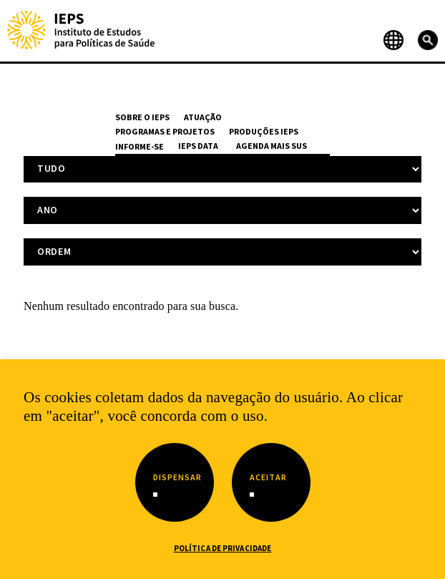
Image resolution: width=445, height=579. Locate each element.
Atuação (203, 117)
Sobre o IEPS (142, 117)
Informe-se (139, 146)
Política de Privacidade (223, 548)
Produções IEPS (263, 131)
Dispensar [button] (177, 477)
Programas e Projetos (165, 131)
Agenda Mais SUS (271, 145)
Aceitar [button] (268, 477)
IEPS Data (198, 145)
